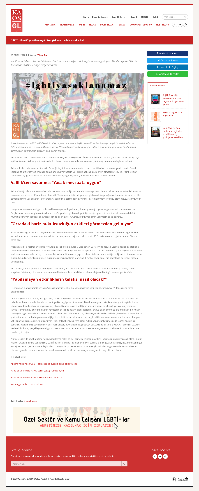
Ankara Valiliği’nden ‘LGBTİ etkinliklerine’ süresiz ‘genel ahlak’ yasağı (44, 363)
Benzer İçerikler (157, 85)
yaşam (122, 24)
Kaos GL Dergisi (119, 17)
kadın (82, 24)
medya (92, 24)
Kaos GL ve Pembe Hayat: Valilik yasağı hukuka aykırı (37, 370)
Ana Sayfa (50, 24)
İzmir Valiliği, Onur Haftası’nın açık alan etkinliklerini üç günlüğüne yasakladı (173, 133)
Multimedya (162, 24)
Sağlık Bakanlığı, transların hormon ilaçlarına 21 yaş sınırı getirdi (173, 100)
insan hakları (67, 24)
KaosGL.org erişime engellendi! (172, 114)
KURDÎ (156, 17)
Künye (86, 17)
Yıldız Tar (42, 55)
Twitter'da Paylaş (168, 60)
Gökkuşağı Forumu (140, 24)
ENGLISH (145, 17)
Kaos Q (134, 17)
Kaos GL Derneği (100, 17)
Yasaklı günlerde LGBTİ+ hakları (27, 384)
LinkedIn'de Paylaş (167, 67)
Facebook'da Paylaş (168, 53)
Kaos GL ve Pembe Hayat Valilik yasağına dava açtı (36, 377)
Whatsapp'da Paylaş (167, 73)
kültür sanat (107, 24)
